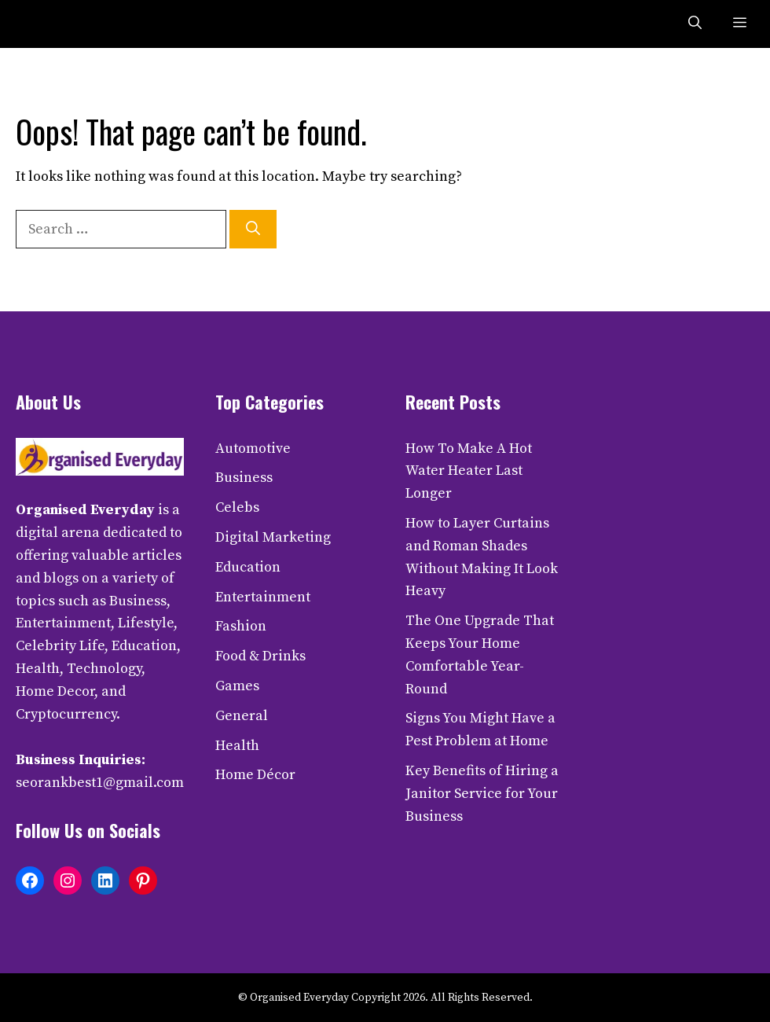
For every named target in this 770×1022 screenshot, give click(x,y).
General (241, 716)
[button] (695, 24)
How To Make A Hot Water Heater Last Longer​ (468, 471)
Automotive (253, 448)
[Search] (253, 229)
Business (244, 478)
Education (247, 567)
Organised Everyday (85, 510)
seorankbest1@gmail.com (100, 783)
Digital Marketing (273, 537)
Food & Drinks (260, 656)
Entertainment (262, 597)
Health (237, 746)
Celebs (237, 507)
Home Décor (255, 775)
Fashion (240, 626)
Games (237, 686)
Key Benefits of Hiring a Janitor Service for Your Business (482, 793)
